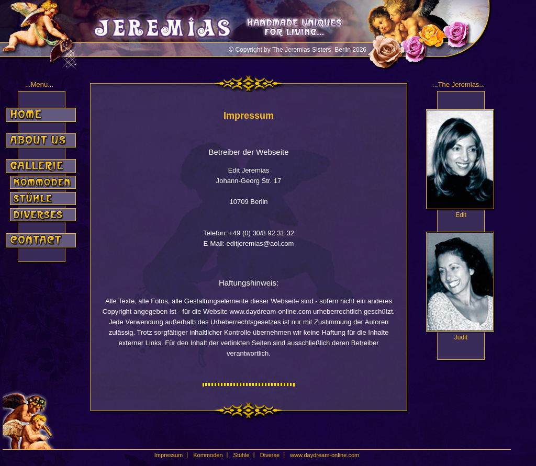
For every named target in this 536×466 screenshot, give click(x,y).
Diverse (270, 455)
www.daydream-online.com (324, 455)
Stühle (241, 455)
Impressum (168, 455)
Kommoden (207, 455)
